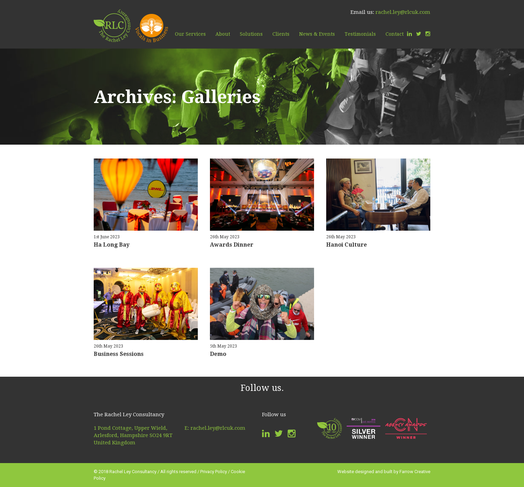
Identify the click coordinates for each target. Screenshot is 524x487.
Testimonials (360, 34)
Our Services (190, 34)
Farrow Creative (414, 471)
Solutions (251, 34)
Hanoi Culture (346, 244)
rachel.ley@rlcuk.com (402, 12)
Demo (218, 354)
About (222, 34)
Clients (280, 34)
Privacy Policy (213, 471)
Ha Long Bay (111, 244)
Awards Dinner (231, 244)
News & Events (317, 34)
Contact (395, 34)
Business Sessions (119, 354)
